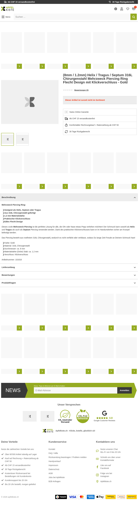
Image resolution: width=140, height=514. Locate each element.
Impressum (53, 465)
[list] (69, 50)
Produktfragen (69, 283)
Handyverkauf (54, 461)
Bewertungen (69, 275)
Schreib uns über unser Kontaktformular (110, 458)
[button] (5, 17)
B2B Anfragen (54, 481)
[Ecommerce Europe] (47, 416)
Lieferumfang (69, 267)
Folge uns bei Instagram (106, 474)
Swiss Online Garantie (79, 112)
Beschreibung (69, 197)
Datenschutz (54, 469)
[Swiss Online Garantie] (30, 416)
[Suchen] (133, 17)
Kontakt (52, 449)
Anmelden (124, 390)
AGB (51, 473)
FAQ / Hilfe (53, 453)
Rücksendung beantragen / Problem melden (68, 457)
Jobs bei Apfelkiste (57, 477)
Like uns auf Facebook (105, 466)
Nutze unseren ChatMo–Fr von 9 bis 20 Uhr (110, 450)
